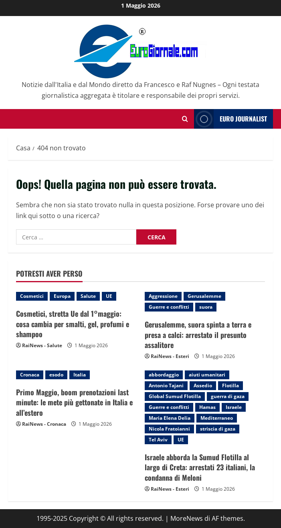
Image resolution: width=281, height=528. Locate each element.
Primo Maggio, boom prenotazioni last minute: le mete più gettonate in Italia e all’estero (74, 402)
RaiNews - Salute (42, 345)
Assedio (203, 385)
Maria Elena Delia (169, 418)
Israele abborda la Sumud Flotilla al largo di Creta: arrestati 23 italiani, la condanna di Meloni (200, 467)
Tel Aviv (158, 439)
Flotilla (230, 385)
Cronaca (29, 374)
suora (205, 306)
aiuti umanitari (207, 374)
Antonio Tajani (166, 385)
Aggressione (163, 296)
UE (109, 296)
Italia (79, 374)
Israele (234, 407)
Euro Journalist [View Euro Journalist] (230, 119)
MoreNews (186, 518)
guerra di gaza (228, 396)
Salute (88, 296)
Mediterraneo (216, 418)
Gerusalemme (204, 296)
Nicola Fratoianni (169, 428)
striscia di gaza (217, 428)
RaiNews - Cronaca (44, 424)
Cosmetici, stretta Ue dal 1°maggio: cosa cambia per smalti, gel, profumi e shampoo (72, 323)
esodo (56, 374)
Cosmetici (32, 296)
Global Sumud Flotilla (175, 396)
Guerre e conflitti (169, 306)
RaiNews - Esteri (170, 356)
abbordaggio (164, 374)
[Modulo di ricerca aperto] (185, 119)
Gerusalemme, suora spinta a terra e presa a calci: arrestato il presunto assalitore (198, 334)
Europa (62, 296)
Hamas (207, 407)
